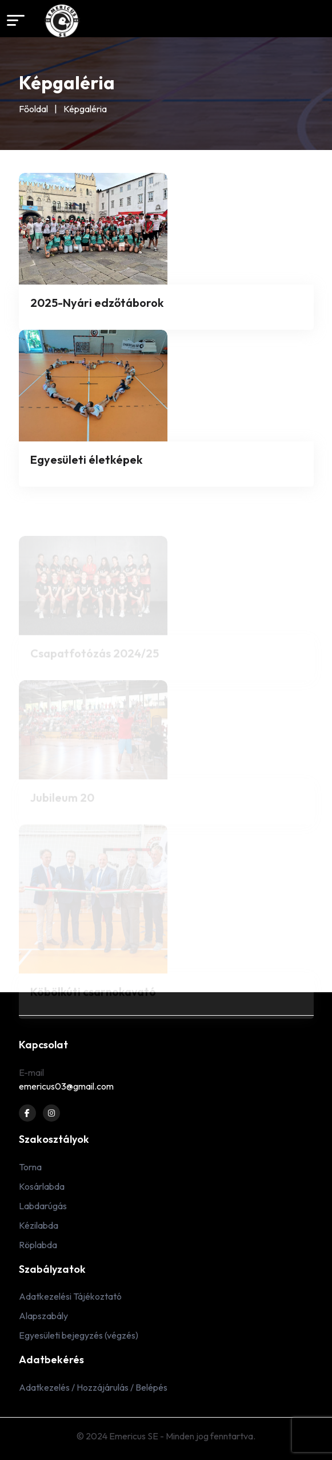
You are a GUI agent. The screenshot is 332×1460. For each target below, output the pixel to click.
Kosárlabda (42, 1186)
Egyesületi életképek (86, 459)
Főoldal (33, 109)
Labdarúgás (43, 1206)
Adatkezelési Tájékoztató (70, 1296)
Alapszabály (43, 1315)
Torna (30, 1167)
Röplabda (38, 1244)
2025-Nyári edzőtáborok (96, 302)
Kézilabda (38, 1225)
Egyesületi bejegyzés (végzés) (78, 1335)
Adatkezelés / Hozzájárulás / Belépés (93, 1387)
